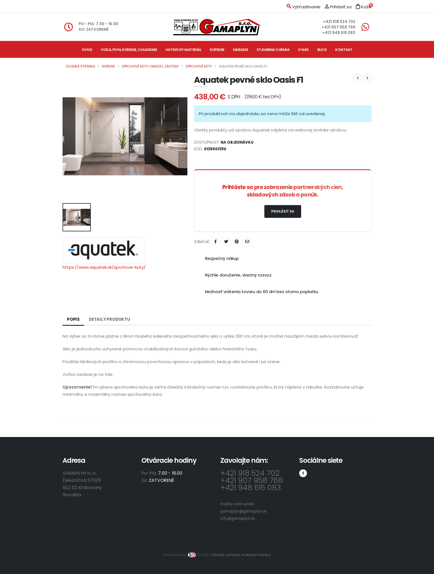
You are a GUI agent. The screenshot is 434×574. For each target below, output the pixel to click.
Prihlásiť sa (282, 211)
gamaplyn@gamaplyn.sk (243, 511)
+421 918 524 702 (339, 21)
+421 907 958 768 (338, 27)
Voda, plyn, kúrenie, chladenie (129, 49)
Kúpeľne (217, 49)
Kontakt (344, 49)
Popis (73, 319)
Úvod (87, 49)
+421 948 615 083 (338, 32)
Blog (322, 49)
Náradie (240, 49)
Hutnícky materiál (184, 49)
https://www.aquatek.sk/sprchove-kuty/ (104, 267)
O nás (303, 49)
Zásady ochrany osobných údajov (241, 554)
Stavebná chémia (273, 49)
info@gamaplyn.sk (237, 518)
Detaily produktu (109, 319)
